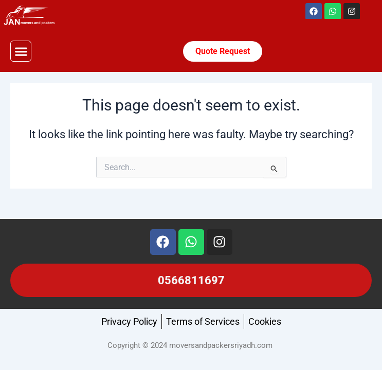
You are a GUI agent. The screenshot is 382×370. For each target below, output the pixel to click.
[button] (20, 51)
